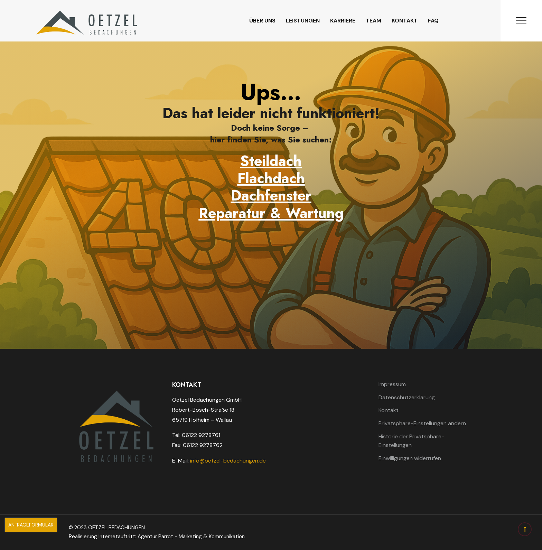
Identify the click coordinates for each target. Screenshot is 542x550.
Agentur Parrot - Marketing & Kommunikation (191, 536)
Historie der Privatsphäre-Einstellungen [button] (411, 441)
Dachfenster (271, 195)
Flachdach (271, 178)
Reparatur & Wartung (271, 213)
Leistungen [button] (303, 20)
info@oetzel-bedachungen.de (228, 460)
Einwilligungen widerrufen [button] (410, 458)
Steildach (271, 160)
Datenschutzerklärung (407, 397)
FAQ (433, 20)
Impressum (392, 384)
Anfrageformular (29, 525)
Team (373, 20)
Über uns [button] (262, 20)
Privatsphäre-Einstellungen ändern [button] (422, 423)
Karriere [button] (342, 20)
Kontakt (405, 20)
